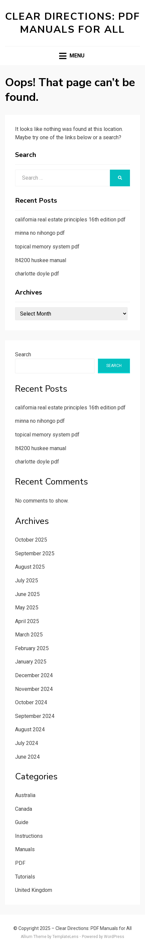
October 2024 (31, 702)
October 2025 (31, 540)
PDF (20, 863)
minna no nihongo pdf (40, 233)
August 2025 (30, 567)
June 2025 (27, 594)
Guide (21, 822)
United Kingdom (33, 890)
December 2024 (34, 675)
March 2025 (29, 634)
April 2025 (27, 621)
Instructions (29, 836)
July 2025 (26, 580)
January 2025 (30, 661)
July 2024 (26, 743)
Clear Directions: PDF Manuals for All (72, 23)
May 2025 (26, 607)
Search (23, 354)
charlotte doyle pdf (37, 273)
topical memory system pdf (47, 246)
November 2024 (34, 689)
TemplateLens (65, 936)
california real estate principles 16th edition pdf (70, 219)
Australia (25, 795)
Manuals (25, 849)
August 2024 (30, 729)
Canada (23, 809)
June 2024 (27, 757)
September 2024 (34, 716)
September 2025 (34, 553)
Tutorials (25, 877)
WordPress (114, 936)
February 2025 (32, 648)
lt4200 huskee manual (40, 260)
